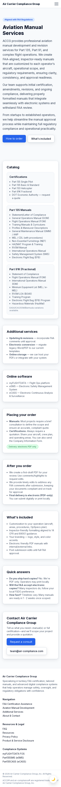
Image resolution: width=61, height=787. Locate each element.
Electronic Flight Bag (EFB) (26, 257)
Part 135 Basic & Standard (25, 185)
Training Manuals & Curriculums (28, 224)
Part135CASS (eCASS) (14, 761)
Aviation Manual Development (18, 707)
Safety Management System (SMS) (30, 254)
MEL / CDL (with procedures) (27, 237)
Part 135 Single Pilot (22, 181)
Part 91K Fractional (22, 191)
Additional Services (13, 711)
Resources (8, 732)
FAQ (5, 728)
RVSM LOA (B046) (22, 293)
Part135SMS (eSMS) (13, 757)
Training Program (21, 297)
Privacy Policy (10, 736)
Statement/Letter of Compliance (29, 214)
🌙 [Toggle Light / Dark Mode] (53, 779)
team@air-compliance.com (26, 651)
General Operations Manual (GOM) (30, 218)
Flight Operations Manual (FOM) (29, 277)
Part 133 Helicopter (22, 188)
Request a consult (21, 641)
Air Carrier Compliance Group (21, 4)
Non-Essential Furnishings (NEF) (29, 241)
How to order (14, 138)
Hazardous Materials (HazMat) (28, 303)
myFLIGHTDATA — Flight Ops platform (29, 383)
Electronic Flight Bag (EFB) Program (31, 300)
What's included (41, 138)
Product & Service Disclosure (18, 740)
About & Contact (11, 715)
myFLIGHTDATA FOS (14, 753)
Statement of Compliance (25, 274)
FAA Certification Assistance (17, 704)
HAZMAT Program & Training (27, 244)
